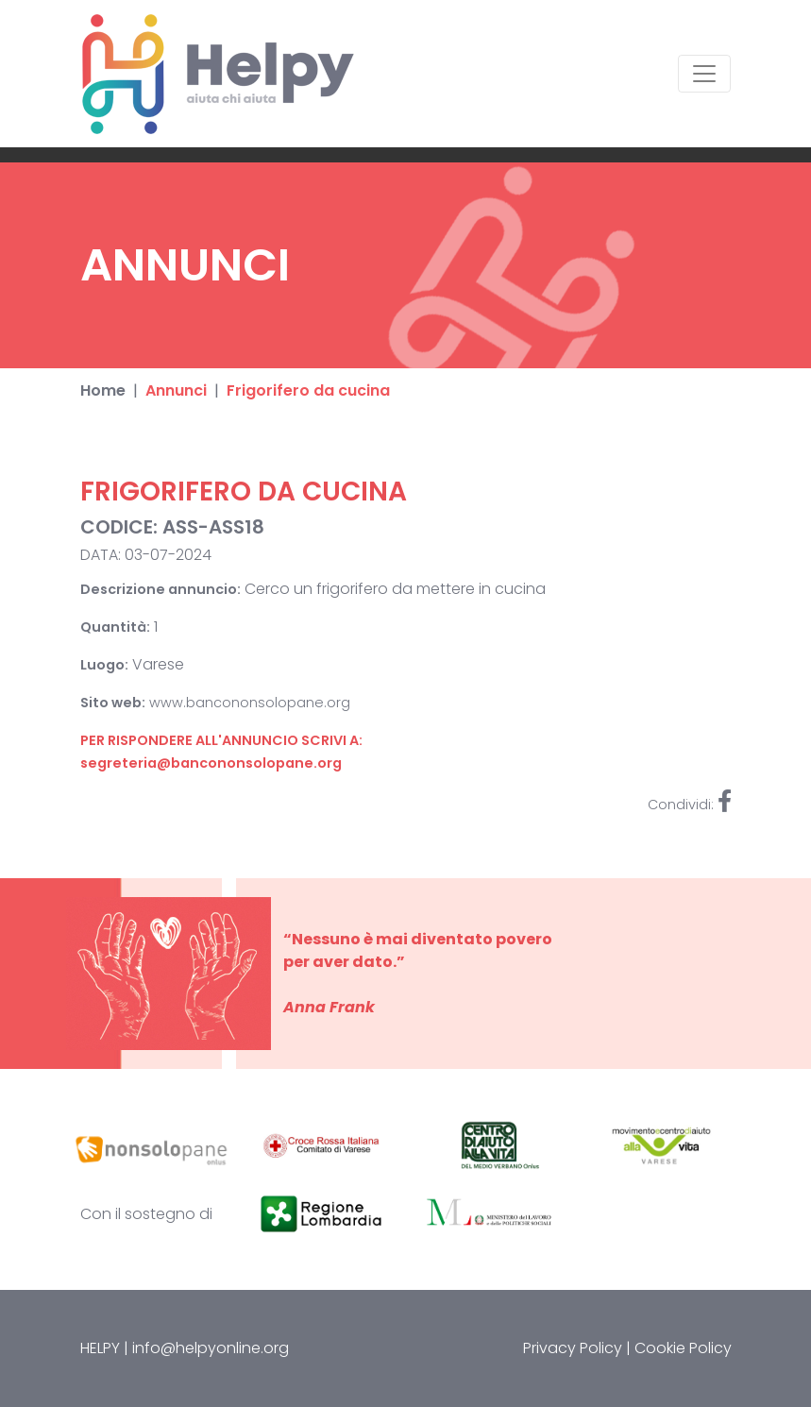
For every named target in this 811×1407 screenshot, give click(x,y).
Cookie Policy (683, 1348)
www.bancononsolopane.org (249, 702)
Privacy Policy (572, 1348)
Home (103, 390)
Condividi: (690, 804)
